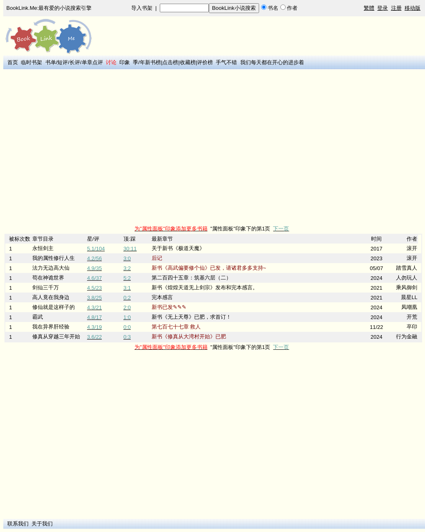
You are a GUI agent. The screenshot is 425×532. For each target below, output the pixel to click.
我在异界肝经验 (50, 327)
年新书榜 (150, 62)
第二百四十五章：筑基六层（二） (191, 278)
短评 (62, 62)
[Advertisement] (76, 147)
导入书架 (141, 8)
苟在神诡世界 (48, 278)
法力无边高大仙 (50, 268)
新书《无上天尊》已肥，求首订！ (191, 317)
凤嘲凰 (409, 307)
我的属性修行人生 (53, 258)
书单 (50, 62)
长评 (74, 62)
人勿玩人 (406, 278)
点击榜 (170, 62)
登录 (382, 8)
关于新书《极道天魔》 (178, 248)
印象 (124, 62)
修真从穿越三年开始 (56, 336)
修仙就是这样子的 (53, 307)
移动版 (413, 8)
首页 (12, 62)
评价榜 (205, 62)
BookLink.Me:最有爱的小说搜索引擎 (49, 8)
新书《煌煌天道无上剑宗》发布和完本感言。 (205, 287)
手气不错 (226, 62)
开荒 (412, 317)
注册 (396, 8)
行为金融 (406, 336)
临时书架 (31, 62)
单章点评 (92, 62)
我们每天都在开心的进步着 (272, 62)
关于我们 (42, 524)
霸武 (37, 317)
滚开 (412, 248)
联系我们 (18, 524)
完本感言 (162, 297)
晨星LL (409, 297)
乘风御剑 (406, 287)
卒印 (412, 327)
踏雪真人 (406, 268)
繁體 (369, 8)
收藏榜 (188, 62)
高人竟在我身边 (50, 297)
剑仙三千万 (45, 287)
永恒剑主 (43, 248)
